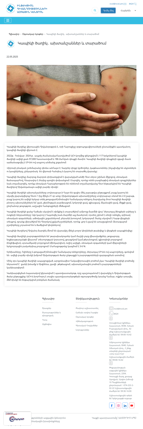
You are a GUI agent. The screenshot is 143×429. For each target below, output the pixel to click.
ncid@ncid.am (116, 3)
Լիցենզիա (47, 324)
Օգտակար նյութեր (32, 34)
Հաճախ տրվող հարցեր (87, 312)
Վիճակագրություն (84, 321)
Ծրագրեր (46, 308)
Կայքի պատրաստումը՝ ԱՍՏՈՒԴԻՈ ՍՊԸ (114, 417)
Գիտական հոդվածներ (86, 325)
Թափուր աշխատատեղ (87, 308)
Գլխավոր (14, 34)
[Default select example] (127, 10)
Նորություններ (82, 329)
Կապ (44, 319)
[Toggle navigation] (7, 20)
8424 (131, 3)
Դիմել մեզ (108, 10)
